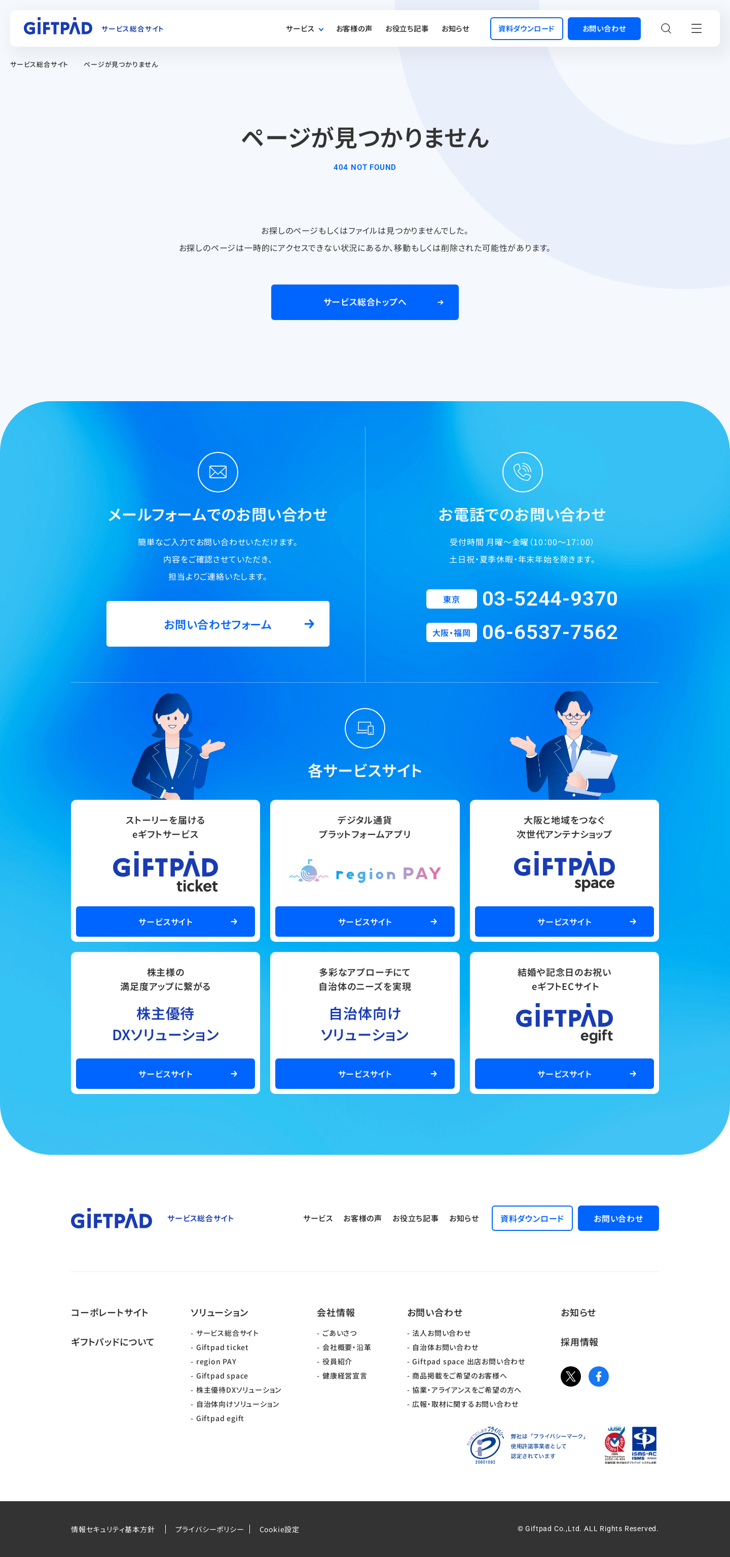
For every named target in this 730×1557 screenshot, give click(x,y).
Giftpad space (222, 1375)
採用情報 (580, 1341)
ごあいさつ (339, 1333)
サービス (300, 28)
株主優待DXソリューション (238, 1390)
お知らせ (455, 28)
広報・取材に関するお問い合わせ (465, 1404)
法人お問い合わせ (441, 1333)
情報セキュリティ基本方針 (113, 1529)
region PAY (216, 1361)
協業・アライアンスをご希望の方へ (467, 1390)
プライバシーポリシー (209, 1529)
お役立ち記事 (407, 28)
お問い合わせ (435, 1312)
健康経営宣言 (345, 1375)
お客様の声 (354, 28)
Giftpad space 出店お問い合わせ (468, 1361)
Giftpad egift (220, 1418)
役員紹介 (337, 1361)
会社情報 (336, 1312)
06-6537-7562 (550, 632)
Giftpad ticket (222, 1347)
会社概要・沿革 (347, 1347)
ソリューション (219, 1312)
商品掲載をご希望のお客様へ (459, 1375)
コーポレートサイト (110, 1312)
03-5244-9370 (550, 599)
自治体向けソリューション (237, 1404)
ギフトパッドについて (113, 1341)
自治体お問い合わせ (445, 1347)
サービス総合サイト (39, 64)
